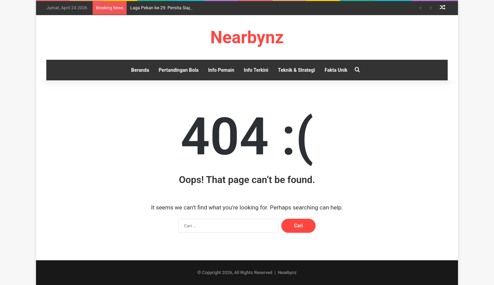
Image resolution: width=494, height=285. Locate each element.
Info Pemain (221, 70)
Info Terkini (256, 70)
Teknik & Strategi (296, 70)
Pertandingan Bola (178, 70)
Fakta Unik (336, 70)
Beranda (140, 70)
